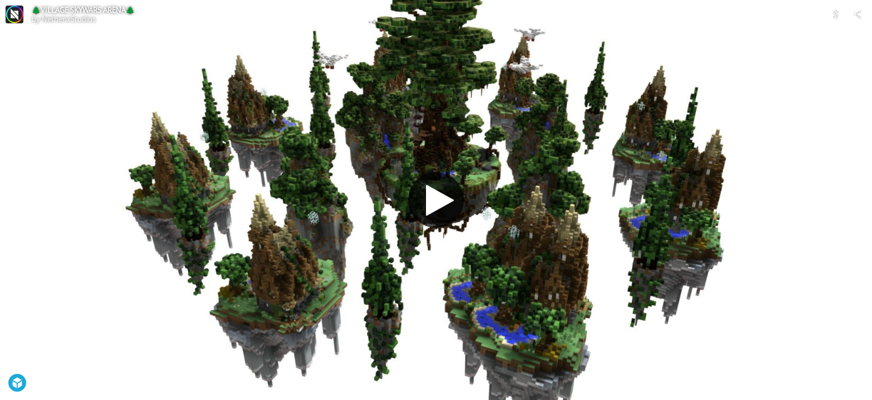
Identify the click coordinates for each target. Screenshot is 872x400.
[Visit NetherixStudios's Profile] (14, 14)
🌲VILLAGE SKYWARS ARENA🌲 (83, 10)
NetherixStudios (69, 19)
